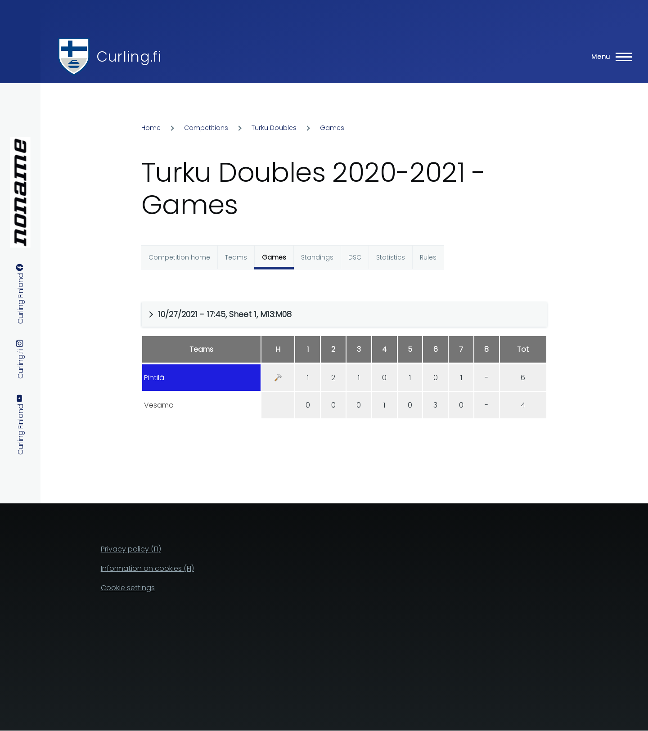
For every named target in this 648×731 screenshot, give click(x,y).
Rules (428, 257)
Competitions (206, 127)
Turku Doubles (274, 127)
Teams (236, 257)
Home (151, 127)
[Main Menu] (608, 57)
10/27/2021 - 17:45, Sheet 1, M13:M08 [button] (225, 314)
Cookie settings (128, 588)
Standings (317, 257)
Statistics (390, 257)
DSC (354, 257)
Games (332, 127)
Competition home (179, 257)
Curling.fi (128, 56)
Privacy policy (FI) (131, 549)
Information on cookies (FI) (147, 568)
